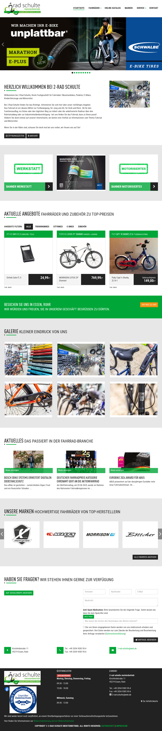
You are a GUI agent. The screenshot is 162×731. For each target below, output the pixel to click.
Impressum (121, 726)
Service (141, 8)
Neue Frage (88, 617)
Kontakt (153, 8)
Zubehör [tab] (82, 226)
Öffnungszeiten (15, 136)
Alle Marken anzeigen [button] (145, 557)
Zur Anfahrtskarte (149, 701)
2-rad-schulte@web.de (127, 648)
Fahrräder (95, 8)
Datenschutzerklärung (115, 633)
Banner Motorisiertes (134, 186)
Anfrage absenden (145, 639)
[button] (12, 44)
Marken (129, 8)
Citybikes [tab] (58, 226)
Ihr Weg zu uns (149, 304)
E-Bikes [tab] (70, 226)
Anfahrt (33, 136)
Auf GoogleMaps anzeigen (19, 593)
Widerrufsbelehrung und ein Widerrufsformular (54, 721)
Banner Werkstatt (29, 186)
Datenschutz (108, 726)
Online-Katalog (113, 8)
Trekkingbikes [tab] (42, 226)
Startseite (78, 8)
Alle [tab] (28, 226)
